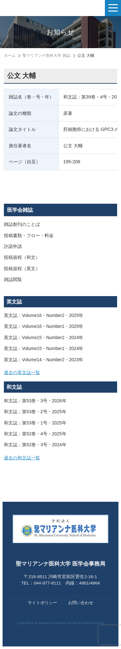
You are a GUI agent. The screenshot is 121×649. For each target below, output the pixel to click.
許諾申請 (13, 246)
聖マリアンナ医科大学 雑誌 (46, 55)
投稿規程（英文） (22, 268)
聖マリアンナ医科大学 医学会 (37, 8)
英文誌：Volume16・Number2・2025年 (43, 315)
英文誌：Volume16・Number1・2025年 (43, 326)
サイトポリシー (42, 602)
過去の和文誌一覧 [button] (22, 458)
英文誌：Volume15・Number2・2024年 (43, 337)
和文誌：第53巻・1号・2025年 (35, 423)
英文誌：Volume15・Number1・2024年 (43, 348)
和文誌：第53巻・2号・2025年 (35, 411)
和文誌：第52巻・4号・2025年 (35, 433)
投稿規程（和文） (22, 257)
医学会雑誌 (20, 210)
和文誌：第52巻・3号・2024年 (35, 444)
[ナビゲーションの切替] (113, 8)
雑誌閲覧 (13, 279)
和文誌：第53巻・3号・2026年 (35, 400)
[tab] (60, 373)
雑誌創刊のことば (22, 224)
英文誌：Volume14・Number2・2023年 (43, 359)
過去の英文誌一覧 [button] (22, 372)
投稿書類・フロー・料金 (29, 235)
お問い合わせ (80, 602)
